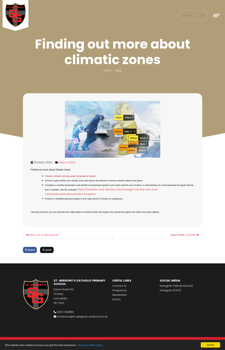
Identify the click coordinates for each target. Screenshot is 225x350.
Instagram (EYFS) (170, 290)
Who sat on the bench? (42, 235)
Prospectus (119, 290)
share (30, 250)
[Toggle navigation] (216, 15)
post (47, 250)
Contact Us (119, 286)
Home (107, 70)
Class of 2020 (67, 162)
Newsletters (119, 295)
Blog (118, 70)
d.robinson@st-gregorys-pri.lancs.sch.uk (82, 316)
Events (116, 299)
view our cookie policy (90, 345)
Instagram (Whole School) (176, 286)
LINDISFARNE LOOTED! (185, 235)
